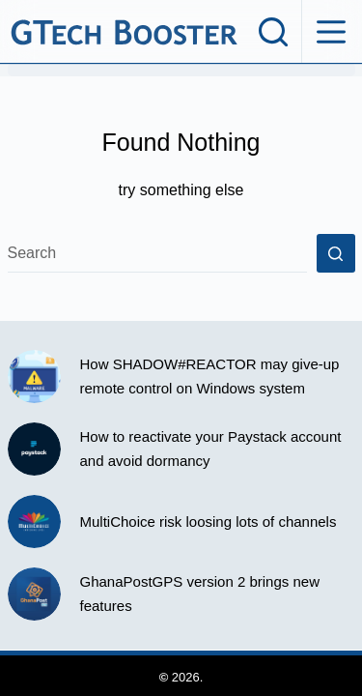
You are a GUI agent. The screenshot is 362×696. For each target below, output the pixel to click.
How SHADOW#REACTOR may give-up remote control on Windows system (210, 376)
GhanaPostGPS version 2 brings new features (200, 593)
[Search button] (336, 253)
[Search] (273, 31)
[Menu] (331, 32)
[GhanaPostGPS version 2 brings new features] (34, 594)
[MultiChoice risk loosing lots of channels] (34, 521)
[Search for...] (157, 253)
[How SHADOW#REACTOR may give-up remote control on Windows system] (34, 376)
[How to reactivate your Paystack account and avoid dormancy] (34, 449)
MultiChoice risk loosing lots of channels (208, 521)
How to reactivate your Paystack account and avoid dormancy (211, 448)
